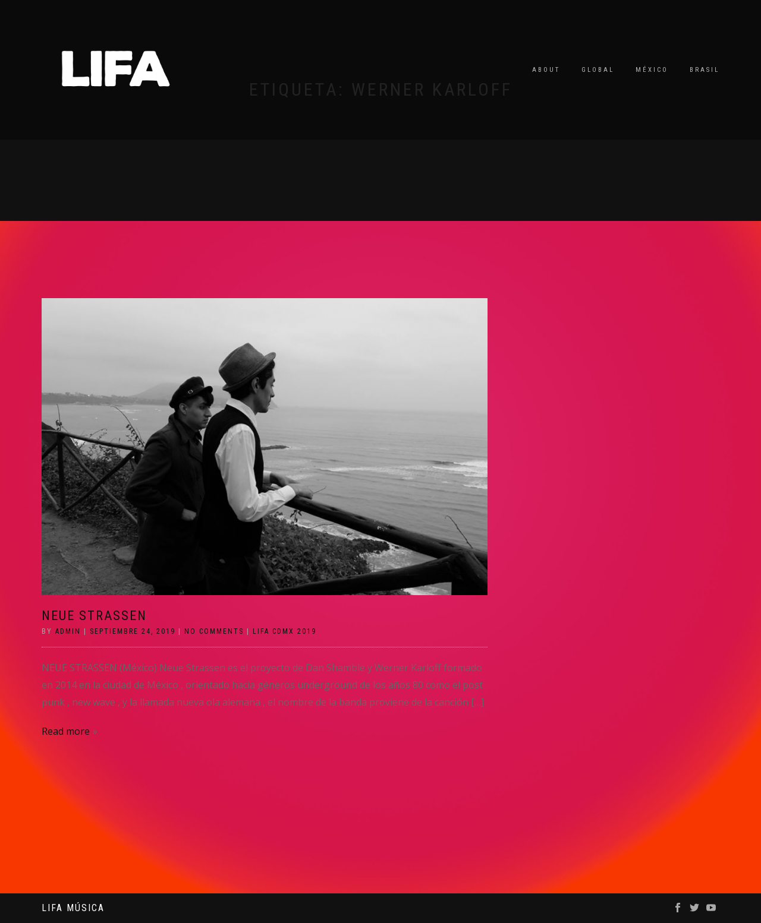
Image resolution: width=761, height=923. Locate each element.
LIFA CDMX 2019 (284, 631)
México (652, 70)
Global (597, 70)
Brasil (704, 70)
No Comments (214, 631)
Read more (66, 731)
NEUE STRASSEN (94, 615)
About (546, 70)
